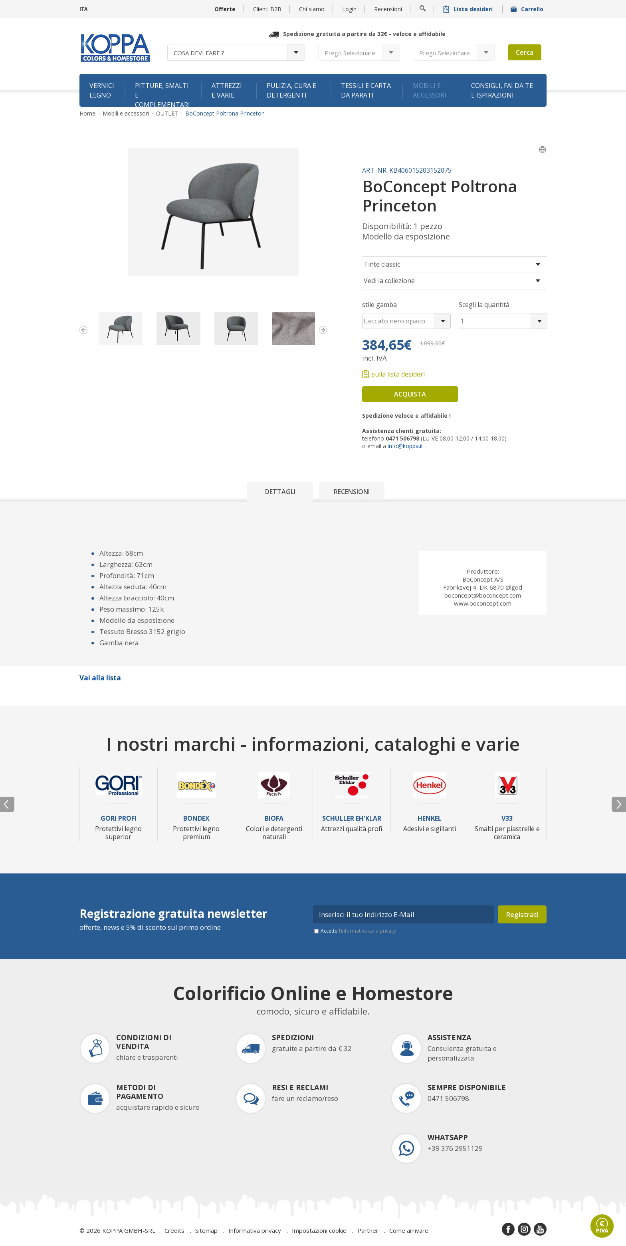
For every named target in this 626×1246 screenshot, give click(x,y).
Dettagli (280, 491)
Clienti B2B (267, 9)
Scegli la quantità (484, 304)
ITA (83, 9)
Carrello (528, 9)
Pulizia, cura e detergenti (291, 90)
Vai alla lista (100, 677)
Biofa (274, 818)
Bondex (196, 818)
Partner (367, 1230)
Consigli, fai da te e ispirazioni (502, 90)
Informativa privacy (254, 1230)
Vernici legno (101, 90)
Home (87, 113)
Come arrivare (408, 1230)
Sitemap (206, 1230)
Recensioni (388, 9)
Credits (174, 1230)
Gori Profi (119, 818)
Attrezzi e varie (227, 90)
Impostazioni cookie (319, 1230)
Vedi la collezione (389, 280)
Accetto (358, 930)
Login (349, 9)
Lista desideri (468, 9)
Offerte (225, 9)
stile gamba (379, 304)
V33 (507, 818)
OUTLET (167, 113)
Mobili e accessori (429, 90)
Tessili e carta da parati (366, 90)
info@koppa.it (405, 446)
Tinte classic (382, 264)
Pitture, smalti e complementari (162, 94)
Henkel (430, 818)
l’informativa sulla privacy (367, 930)
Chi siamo (312, 9)
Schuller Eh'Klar (351, 818)
